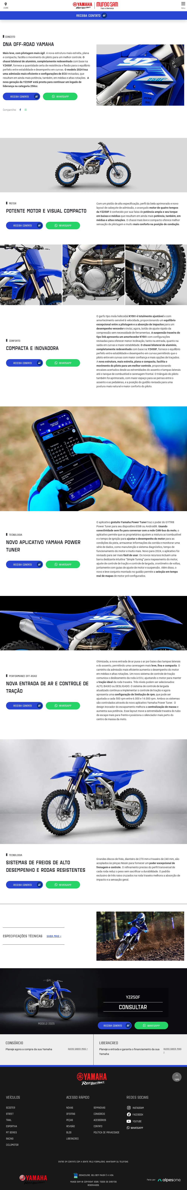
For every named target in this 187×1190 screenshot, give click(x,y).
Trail (8, 1119)
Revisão (70, 1125)
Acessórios (100, 1119)
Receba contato (88, 15)
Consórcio (99, 1113)
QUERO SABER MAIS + (78, 1048)
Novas (69, 1107)
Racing (9, 1138)
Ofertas (70, 1113)
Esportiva (11, 1125)
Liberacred (72, 1138)
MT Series (11, 1131)
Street (10, 1113)
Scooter (10, 1107)
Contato (98, 1125)
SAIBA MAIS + (54, 935)
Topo (176, 1076)
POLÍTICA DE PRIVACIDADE (106, 1131)
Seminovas (99, 1107)
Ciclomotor (12, 1144)
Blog (68, 1131)
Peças (69, 1119)
